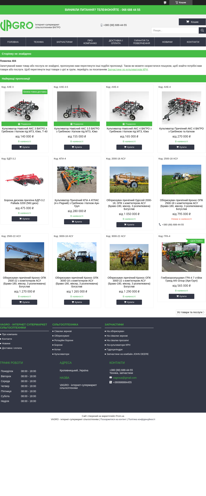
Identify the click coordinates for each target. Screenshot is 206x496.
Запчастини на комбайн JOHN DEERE (128, 354)
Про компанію (90, 42)
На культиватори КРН (118, 345)
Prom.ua (120, 416)
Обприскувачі (61, 335)
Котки (57, 349)
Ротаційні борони (63, 340)
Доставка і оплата (116, 42)
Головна (13, 42)
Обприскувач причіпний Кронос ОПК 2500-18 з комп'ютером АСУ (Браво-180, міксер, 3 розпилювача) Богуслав (181, 204)
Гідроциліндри (114, 349)
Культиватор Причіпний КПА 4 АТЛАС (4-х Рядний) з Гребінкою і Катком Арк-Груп (77, 203)
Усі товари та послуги (189, 312)
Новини (167, 42)
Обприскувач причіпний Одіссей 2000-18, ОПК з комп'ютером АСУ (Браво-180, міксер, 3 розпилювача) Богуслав (129, 204)
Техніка (39, 42)
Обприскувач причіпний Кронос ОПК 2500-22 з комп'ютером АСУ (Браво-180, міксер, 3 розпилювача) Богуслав (24, 282)
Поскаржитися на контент (113, 419)
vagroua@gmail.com (125, 377)
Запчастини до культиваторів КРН (128, 69)
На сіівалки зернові (117, 335)
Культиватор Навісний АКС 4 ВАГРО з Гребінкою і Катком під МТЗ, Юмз (129, 130)
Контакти (193, 42)
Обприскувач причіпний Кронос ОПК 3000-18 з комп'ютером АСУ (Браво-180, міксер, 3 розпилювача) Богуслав (76, 282)
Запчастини (64, 42)
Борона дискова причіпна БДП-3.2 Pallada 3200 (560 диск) (24, 202)
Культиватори (61, 354)
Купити (25, 147)
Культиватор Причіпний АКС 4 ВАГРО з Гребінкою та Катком (181, 130)
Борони (58, 345)
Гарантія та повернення (141, 42)
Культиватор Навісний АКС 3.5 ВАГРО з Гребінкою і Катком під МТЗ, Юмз (76, 130)
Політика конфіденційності (141, 419)
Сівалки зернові (63, 331)
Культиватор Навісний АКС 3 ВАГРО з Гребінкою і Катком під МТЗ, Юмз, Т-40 (24, 130)
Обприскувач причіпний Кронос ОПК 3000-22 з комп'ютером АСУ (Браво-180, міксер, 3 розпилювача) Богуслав (129, 282)
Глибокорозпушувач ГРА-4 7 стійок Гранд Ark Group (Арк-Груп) (181, 279)
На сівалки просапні (118, 340)
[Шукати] (202, 30)
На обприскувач (115, 331)
